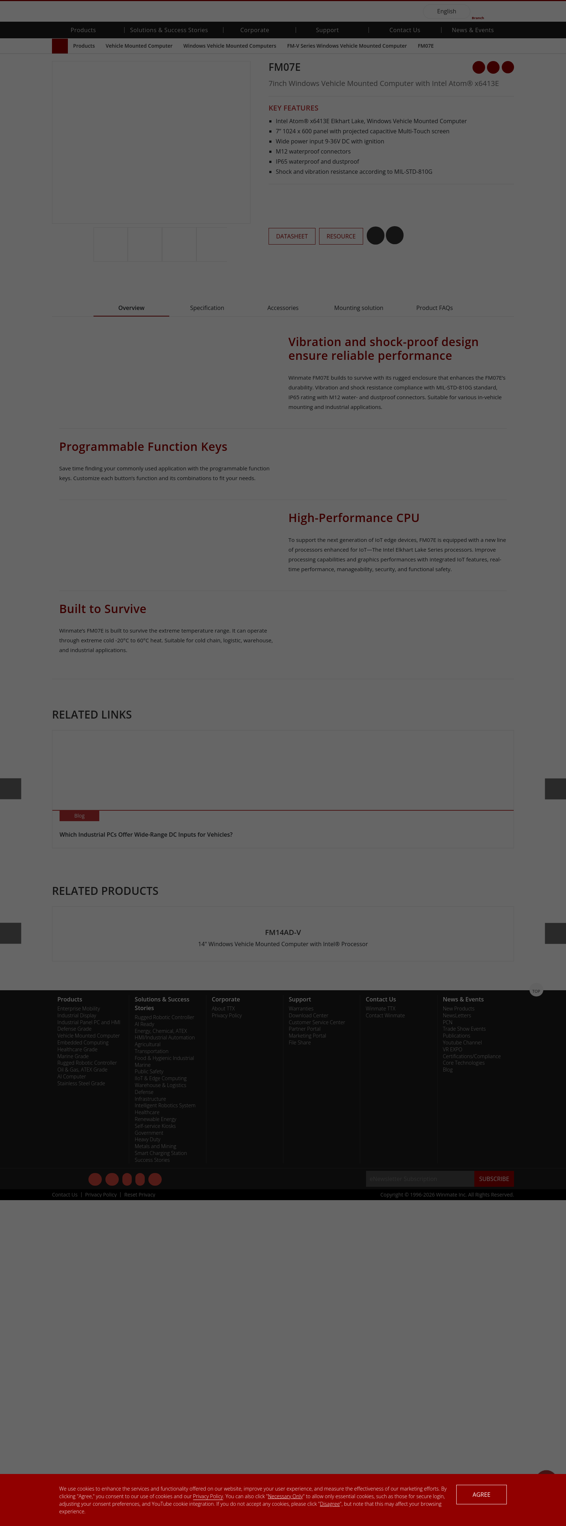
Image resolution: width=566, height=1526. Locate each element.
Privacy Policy (208, 1496)
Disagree (330, 1503)
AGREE (481, 1495)
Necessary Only (285, 1496)
